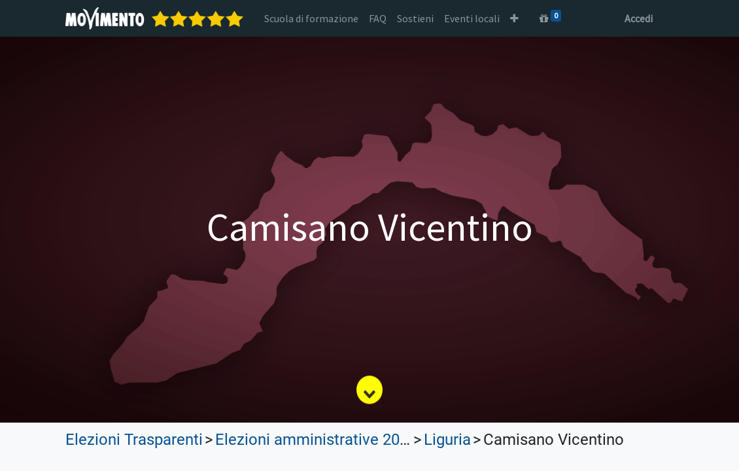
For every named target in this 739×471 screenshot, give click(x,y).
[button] (514, 18)
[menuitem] (311, 18)
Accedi (639, 18)
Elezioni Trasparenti (134, 439)
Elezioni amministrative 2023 (316, 439)
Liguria (447, 439)
